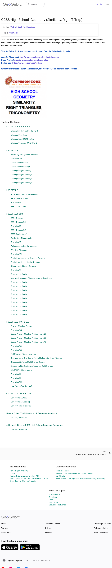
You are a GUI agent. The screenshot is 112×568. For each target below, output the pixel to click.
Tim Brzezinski (29, 27)
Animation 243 (16, 159)
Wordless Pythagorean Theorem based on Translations (31, 278)
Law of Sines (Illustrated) (20, 402)
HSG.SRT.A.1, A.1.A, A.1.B (18, 126)
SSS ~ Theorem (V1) (18, 222)
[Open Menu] (107, 4)
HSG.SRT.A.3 (12, 190)
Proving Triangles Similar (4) (21, 183)
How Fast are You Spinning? (21, 386)
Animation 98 (16, 374)
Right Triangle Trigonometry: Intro (23, 354)
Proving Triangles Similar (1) (21, 171)
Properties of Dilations (19, 163)
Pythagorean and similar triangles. (24, 246)
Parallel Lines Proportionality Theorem (25, 262)
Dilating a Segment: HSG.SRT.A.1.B (24, 143)
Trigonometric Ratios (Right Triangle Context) (28, 362)
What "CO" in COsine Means (21, 370)
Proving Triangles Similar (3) (21, 179)
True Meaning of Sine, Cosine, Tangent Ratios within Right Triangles (36, 358)
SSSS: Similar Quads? (19, 234)
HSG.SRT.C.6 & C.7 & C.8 (17, 322)
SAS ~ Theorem (17, 218)
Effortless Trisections (19, 250)
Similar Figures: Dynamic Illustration (24, 155)
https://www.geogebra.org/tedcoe (27, 63)
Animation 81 (16, 270)
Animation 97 (16, 202)
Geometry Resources (19, 418)
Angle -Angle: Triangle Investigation (24, 194)
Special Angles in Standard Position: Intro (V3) (28, 338)
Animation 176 (16, 330)
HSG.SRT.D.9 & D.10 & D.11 (18, 393)
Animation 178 (16, 350)
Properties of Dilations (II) (20, 167)
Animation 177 (16, 346)
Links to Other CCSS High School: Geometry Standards (31, 413)
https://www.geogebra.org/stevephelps (31, 60)
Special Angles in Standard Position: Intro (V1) (28, 342)
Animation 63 (16, 226)
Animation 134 (16, 254)
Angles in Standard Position (21, 326)
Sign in (99, 4)
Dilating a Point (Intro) (19, 135)
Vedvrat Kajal (16, 27)
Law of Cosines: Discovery (21, 406)
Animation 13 (16, 242)
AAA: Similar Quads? (19, 206)
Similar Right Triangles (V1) (21, 238)
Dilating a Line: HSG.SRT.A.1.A (22, 139)
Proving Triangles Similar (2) (21, 175)
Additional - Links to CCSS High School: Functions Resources (34, 425)
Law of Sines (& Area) (19, 398)
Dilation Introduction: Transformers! (24, 131)
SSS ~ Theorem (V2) (18, 230)
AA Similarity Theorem (19, 198)
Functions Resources (19, 429)
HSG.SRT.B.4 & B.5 (14, 214)
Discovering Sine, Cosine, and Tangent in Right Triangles (32, 366)
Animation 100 (16, 382)
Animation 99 (16, 378)
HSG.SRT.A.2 (12, 150)
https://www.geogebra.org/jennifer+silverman (39, 57)
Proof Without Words (19, 274)
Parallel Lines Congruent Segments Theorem (28, 258)
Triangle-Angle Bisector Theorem (23, 266)
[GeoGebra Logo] (12, 4)
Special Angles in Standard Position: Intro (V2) (28, 334)
